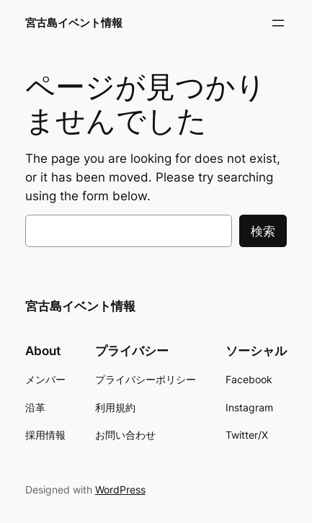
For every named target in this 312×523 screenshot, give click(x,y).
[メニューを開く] (278, 23)
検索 (263, 231)
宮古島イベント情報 (73, 23)
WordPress (120, 489)
